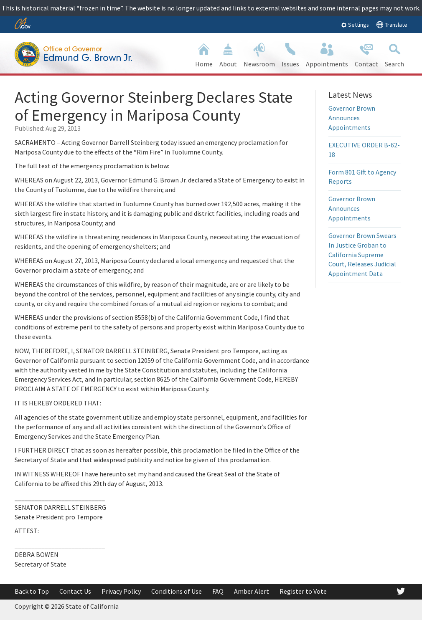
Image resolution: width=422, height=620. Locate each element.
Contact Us (75, 591)
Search (394, 54)
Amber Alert (251, 591)
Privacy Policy (121, 591)
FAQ (218, 591)
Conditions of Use (176, 591)
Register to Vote (303, 591)
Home (204, 54)
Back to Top (32, 591)
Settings (355, 24)
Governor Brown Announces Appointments (351, 118)
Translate (391, 24)
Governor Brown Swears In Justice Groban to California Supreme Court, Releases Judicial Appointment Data (362, 254)
